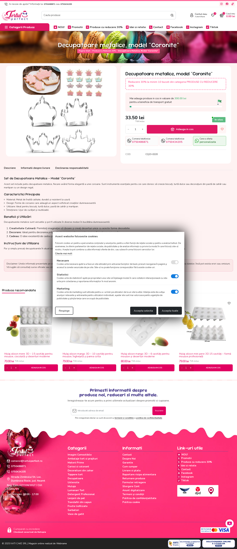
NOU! (59, 27)
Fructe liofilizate (78, 506)
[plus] (16, 368)
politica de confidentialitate (149, 418)
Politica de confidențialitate (139, 498)
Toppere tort (75, 474)
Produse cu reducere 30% (104, 27)
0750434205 (66, 4)
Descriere (10, 168)
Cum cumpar (129, 466)
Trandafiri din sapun (80, 502)
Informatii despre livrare (35, 168)
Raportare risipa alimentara (139, 474)
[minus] (7, 368)
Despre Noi (129, 458)
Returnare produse (133, 478)
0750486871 (49, 4)
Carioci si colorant (78, 466)
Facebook (174, 27)
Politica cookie (131, 502)
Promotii (75, 27)
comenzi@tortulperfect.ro (24, 461)
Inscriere (159, 410)
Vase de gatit (76, 514)
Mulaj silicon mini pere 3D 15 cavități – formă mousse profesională (205, 355)
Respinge (64, 311)
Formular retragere (134, 482)
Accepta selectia (143, 311)
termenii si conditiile (124, 418)
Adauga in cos (182, 129)
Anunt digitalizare (133, 490)
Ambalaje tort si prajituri (83, 458)
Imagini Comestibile (80, 454)
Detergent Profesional (81, 494)
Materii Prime (76, 462)
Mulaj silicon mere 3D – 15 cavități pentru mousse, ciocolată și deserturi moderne (28, 355)
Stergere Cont (131, 486)
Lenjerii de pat (76, 498)
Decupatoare (75, 478)
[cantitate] (11, 368)
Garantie (127, 462)
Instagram (194, 27)
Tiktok (212, 27)
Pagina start (84, 51)
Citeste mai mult (63, 253)
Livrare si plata (131, 470)
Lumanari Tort (76, 490)
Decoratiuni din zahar (80, 470)
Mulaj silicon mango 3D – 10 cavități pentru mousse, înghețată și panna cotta (88, 355)
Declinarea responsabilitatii (72, 168)
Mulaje (72, 486)
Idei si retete (136, 27)
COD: (128, 154)
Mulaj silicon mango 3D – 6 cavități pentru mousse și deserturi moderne (145, 355)
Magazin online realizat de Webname (48, 543)
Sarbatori (73, 510)
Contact (156, 27)
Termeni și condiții (133, 494)
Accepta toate (170, 311)
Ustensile (73, 482)
